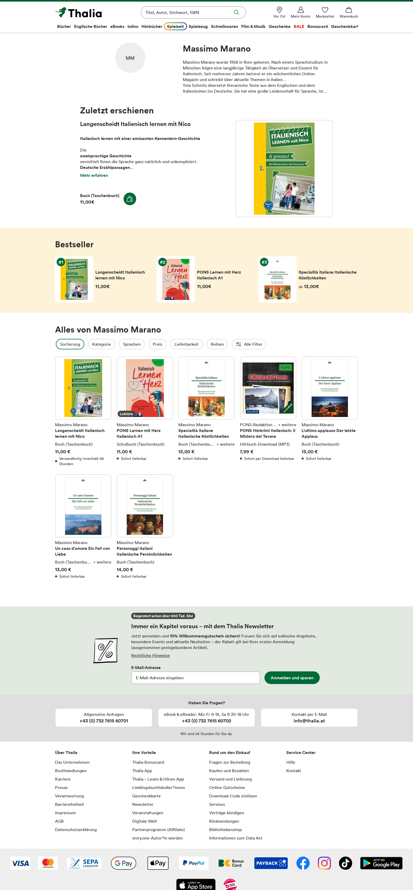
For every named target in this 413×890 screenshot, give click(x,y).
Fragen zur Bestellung (229, 762)
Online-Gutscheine (227, 787)
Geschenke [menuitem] (280, 26)
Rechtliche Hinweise (150, 655)
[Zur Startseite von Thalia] (85, 12)
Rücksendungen (224, 821)
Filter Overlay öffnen (61, 344)
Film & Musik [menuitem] (253, 26)
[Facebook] (303, 864)
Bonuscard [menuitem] (317, 26)
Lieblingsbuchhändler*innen (158, 787)
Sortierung (84, 344)
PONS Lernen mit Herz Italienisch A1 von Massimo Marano (206, 279)
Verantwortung (69, 795)
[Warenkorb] (349, 12)
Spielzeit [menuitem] (175, 26)
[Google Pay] (123, 864)
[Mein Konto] (301, 12)
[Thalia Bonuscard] (231, 864)
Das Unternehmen (72, 762)
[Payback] (271, 864)
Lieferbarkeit (201, 344)
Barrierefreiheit (69, 804)
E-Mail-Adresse (146, 667)
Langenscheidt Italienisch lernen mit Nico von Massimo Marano (105, 279)
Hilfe (290, 762)
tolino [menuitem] (132, 26)
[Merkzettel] (325, 12)
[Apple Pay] (158, 864)
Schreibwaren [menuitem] (224, 26)
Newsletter (143, 804)
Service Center (301, 752)
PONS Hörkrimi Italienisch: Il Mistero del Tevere (268, 411)
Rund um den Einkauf (229, 752)
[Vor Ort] (279, 12)
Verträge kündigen (226, 812)
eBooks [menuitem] (117, 26)
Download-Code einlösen (233, 795)
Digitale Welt (144, 821)
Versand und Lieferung (230, 779)
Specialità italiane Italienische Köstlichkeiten (206, 411)
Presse (61, 787)
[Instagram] (324, 864)
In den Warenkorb (130, 199)
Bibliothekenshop (225, 829)
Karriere (63, 779)
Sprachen (146, 344)
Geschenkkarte (146, 795)
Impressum (65, 812)
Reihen (231, 344)
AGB (59, 821)
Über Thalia (66, 752)
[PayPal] (194, 864)
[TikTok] (345, 864)
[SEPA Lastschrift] (84, 864)
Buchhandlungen (71, 770)
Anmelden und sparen (292, 678)
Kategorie (115, 344)
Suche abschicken (236, 12)
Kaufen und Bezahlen (229, 770)
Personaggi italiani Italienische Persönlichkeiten (145, 526)
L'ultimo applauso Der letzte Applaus (330, 411)
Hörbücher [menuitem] (151, 26)
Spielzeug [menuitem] (198, 26)
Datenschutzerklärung (76, 829)
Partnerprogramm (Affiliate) (158, 829)
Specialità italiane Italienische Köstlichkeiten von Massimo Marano (308, 279)
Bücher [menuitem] (64, 26)
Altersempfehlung (267, 344)
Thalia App (142, 770)
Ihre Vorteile (144, 752)
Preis (171, 344)
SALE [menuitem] (299, 26)
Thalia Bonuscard (148, 762)
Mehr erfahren (94, 175)
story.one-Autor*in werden (157, 838)
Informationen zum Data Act (235, 838)
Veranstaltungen (147, 812)
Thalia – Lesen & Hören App (158, 779)
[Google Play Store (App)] (381, 864)
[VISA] (20, 864)
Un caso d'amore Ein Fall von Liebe (83, 526)
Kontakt (293, 770)
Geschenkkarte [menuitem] (346, 26)
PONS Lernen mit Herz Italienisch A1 (145, 411)
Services (217, 804)
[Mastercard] (48, 864)
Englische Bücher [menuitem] (90, 26)
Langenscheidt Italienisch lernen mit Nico (284, 168)
